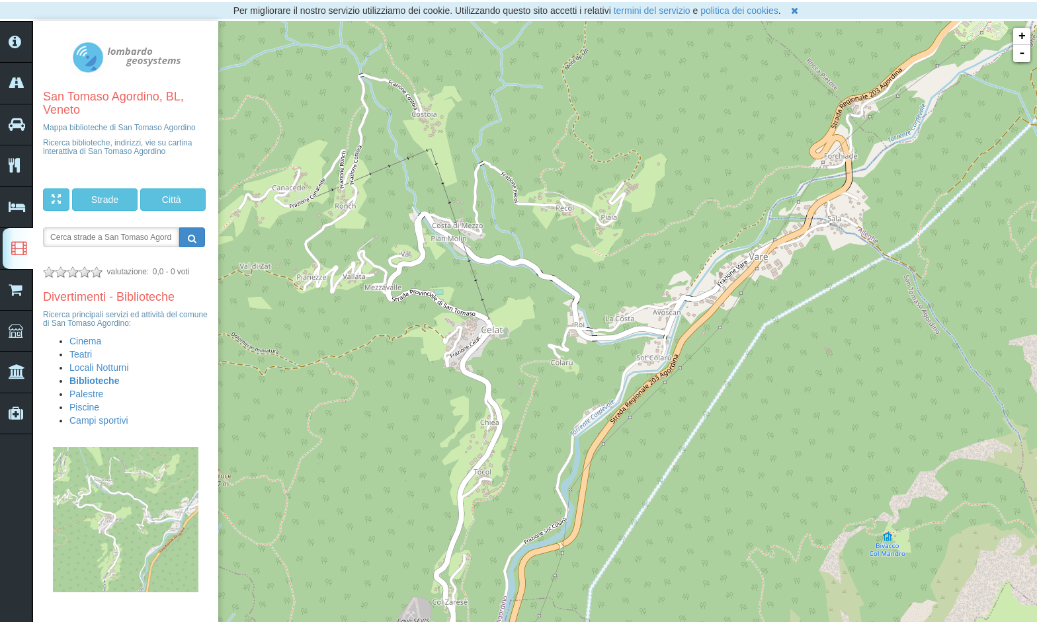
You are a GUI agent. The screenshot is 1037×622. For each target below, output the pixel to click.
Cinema (85, 341)
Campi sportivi (98, 420)
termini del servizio (652, 10)
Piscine (84, 407)
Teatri (80, 354)
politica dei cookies (739, 10)
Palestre (86, 394)
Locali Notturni (99, 367)
